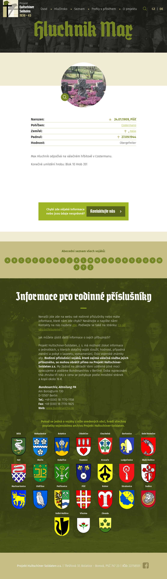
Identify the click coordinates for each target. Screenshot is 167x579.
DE (161, 8)
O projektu (130, 9)
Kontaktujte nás (102, 211)
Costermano (128, 125)
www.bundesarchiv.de (60, 408)
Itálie (133, 131)
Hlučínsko (60, 9)
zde (74, 325)
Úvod (44, 9)
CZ (153, 8)
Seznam (79, 9)
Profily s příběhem (104, 9)
